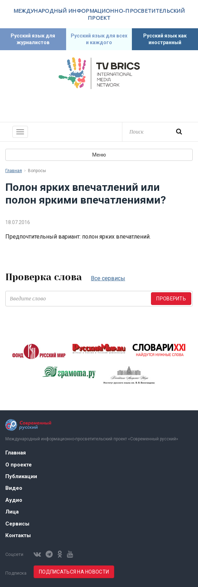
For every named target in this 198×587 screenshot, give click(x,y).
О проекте (18, 465)
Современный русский (99, 104)
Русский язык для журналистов (33, 39)
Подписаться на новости (74, 572)
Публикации (21, 476)
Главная (13, 170)
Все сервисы (108, 278)
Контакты (18, 535)
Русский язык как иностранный (165, 39)
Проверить (171, 298)
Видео (13, 488)
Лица (12, 512)
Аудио (13, 500)
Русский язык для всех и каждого (99, 39)
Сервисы (17, 524)
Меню (99, 155)
